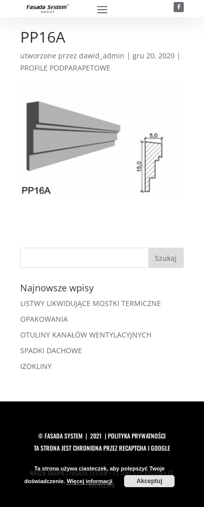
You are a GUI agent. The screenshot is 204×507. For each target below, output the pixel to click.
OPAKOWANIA (44, 319)
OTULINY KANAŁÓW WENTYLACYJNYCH (85, 335)
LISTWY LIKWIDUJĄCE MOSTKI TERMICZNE (90, 303)
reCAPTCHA (132, 448)
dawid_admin (102, 55)
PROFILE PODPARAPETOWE (65, 68)
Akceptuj (149, 481)
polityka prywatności (137, 435)
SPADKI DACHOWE (51, 350)
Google (160, 448)
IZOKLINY (36, 366)
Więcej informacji (89, 481)
